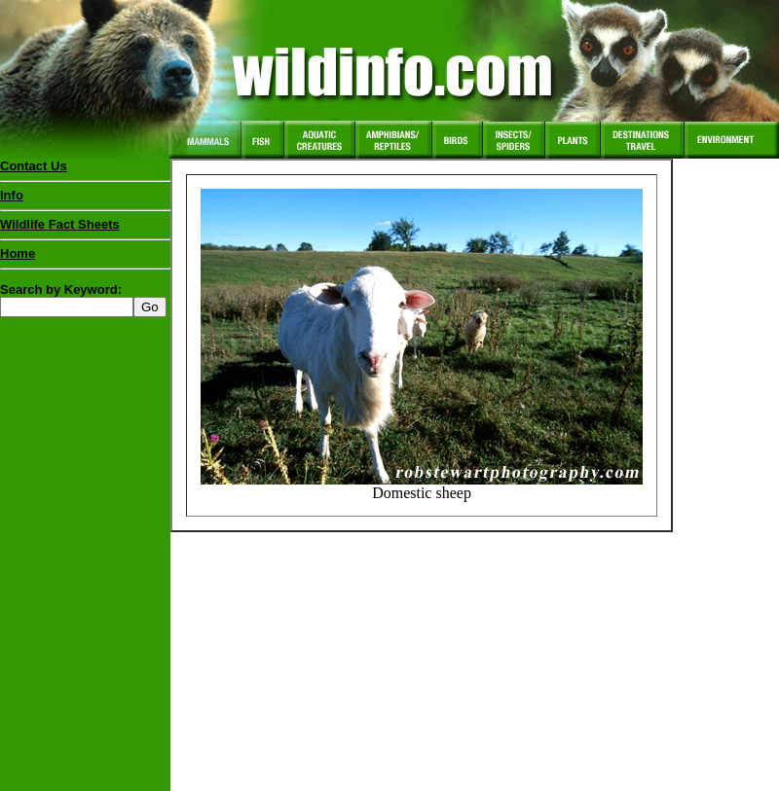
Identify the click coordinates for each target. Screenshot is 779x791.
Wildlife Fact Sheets (85, 228)
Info (11, 195)
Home (17, 253)
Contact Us (33, 166)
